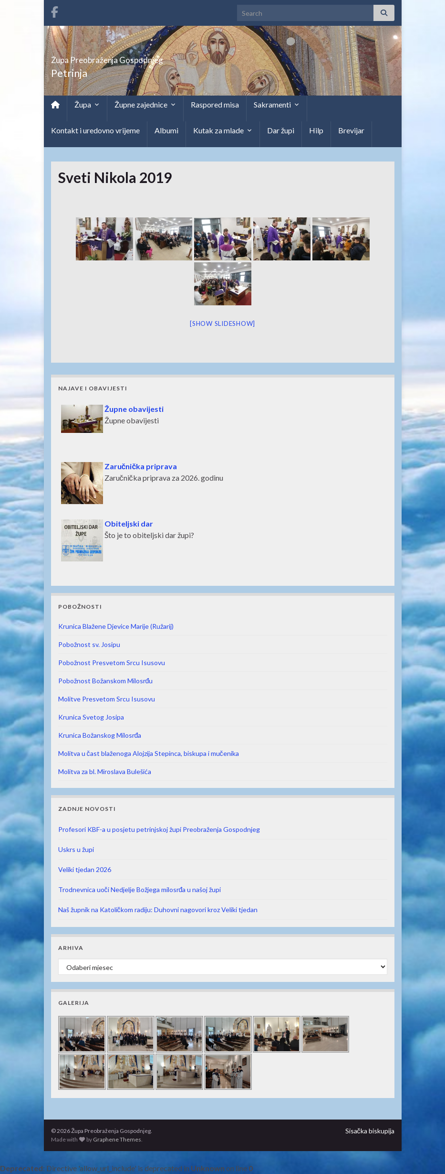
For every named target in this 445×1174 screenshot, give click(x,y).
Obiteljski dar (128, 523)
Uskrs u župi (76, 849)
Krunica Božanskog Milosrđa (100, 735)
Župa (87, 104)
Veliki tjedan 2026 (84, 869)
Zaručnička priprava (140, 466)
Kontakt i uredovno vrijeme (95, 130)
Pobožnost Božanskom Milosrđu (105, 681)
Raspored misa (215, 104)
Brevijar (351, 130)
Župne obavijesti (134, 408)
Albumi (166, 130)
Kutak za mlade (222, 130)
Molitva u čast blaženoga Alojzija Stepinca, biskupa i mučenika (148, 753)
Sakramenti (277, 104)
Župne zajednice (145, 104)
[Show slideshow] (222, 323)
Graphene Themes (117, 1139)
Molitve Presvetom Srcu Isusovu (106, 699)
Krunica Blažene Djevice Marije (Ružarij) (116, 626)
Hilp (316, 130)
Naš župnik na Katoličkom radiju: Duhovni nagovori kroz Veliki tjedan (158, 909)
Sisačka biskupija (369, 1131)
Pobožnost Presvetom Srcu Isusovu (111, 662)
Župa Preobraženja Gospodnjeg (146, 57)
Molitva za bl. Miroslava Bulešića (104, 771)
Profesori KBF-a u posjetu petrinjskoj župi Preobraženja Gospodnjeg (159, 829)
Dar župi (280, 130)
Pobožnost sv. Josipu (89, 644)
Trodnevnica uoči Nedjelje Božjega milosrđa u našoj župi (139, 889)
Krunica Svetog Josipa (91, 717)
